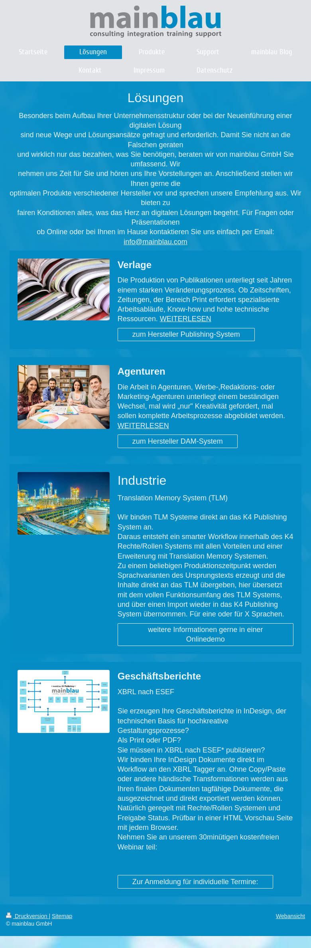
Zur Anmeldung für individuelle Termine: (195, 882)
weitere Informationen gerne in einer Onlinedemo (205, 634)
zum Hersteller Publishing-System (186, 334)
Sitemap (62, 916)
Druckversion (27, 916)
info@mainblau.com (155, 242)
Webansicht (290, 916)
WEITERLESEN (185, 319)
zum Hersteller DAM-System (177, 441)
